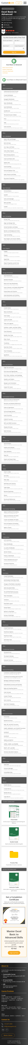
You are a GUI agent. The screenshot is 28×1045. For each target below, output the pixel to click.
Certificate (5, 73)
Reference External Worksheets (11, 399)
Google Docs (13, 998)
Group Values (7, 607)
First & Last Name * (8, 40)
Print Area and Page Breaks (10, 371)
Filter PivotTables (8, 595)
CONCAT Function (8, 419)
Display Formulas (8, 427)
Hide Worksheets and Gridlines (11, 295)
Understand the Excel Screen (11, 91)
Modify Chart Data (8, 335)
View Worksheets (8, 275)
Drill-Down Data (8, 639)
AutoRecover (7, 111)
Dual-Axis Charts (8, 347)
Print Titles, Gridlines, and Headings (13, 375)
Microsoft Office (12, 1007)
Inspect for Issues (8, 387)
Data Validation (7, 451)
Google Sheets (12, 1000)
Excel (6, 1007)
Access (2, 1007)
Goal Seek (6, 764)
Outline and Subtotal (9, 447)
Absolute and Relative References (12, 403)
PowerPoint (14, 1008)
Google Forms (4, 1000)
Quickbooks (18, 1015)
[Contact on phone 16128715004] (14, 1024)
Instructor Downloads (7, 71)
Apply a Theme (7, 527)
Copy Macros (7, 796)
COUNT (6, 206)
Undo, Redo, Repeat (9, 151)
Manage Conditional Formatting (12, 680)
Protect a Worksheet (9, 555)
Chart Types (7, 315)
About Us (4, 966)
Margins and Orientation (10, 383)
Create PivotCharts (8, 628)
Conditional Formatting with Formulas (13, 676)
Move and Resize (8, 312)
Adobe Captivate (5, 1015)
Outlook (8, 1008)
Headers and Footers (9, 379)
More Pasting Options (9, 155)
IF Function (6, 716)
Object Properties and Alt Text (11, 263)
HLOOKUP (6, 736)
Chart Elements (8, 331)
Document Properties (9, 178)
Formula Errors (7, 652)
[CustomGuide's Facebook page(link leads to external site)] (7, 1029)
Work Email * (6, 45)
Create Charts (7, 308)
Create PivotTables (8, 576)
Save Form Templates (9, 704)
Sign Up (14, 52)
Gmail (2, 997)
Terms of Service (11, 1043)
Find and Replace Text (9, 170)
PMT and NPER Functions (10, 423)
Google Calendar (8, 997)
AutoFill (6, 195)
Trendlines (6, 343)
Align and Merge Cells (9, 223)
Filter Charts (7, 339)
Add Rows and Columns (10, 483)
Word (2, 1010)
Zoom (23, 1015)
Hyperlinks (6, 259)
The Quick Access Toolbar (10, 115)
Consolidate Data (8, 772)
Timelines (6, 599)
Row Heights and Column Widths (12, 239)
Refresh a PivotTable (9, 611)
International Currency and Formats (13, 684)
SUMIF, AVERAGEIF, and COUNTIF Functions (14, 728)
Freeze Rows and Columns (10, 291)
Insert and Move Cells (9, 159)
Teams (19, 1008)
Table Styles (7, 487)
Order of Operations (9, 407)
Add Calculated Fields (9, 588)
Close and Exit (7, 126)
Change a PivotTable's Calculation (12, 584)
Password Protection (9, 563)
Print (5, 118)
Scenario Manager (8, 768)
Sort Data (6, 475)
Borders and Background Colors (12, 231)
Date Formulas (7, 431)
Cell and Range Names (9, 411)
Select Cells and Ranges (10, 139)
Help (5, 122)
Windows (24, 1008)
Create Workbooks (8, 95)
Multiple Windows (8, 279)
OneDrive (19, 1007)
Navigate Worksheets (9, 99)
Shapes (6, 255)
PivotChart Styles (8, 635)
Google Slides (19, 1000)
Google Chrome (16, 997)
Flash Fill (6, 455)
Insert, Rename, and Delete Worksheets (14, 287)
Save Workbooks (8, 107)
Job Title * (17, 40)
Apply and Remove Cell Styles (11, 515)
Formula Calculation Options (11, 752)
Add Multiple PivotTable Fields (11, 580)
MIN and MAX (7, 202)
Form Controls (7, 700)
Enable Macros (7, 785)
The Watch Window (9, 656)
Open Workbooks (8, 103)
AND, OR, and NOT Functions (11, 724)
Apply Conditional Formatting (11, 512)
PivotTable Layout (8, 603)
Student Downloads (7, 69)
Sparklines (6, 355)
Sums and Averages (9, 199)
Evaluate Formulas (8, 660)
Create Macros (7, 788)
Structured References (9, 499)
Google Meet (4, 1001)
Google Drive (20, 998)
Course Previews (7, 991)
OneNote (3, 1008)
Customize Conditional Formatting (12, 672)
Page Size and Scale (9, 367)
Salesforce (12, 1015)
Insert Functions (8, 415)
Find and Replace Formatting (11, 523)
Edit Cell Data (7, 143)
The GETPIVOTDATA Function (11, 592)
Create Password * (19, 45)
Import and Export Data (10, 459)
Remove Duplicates (8, 491)
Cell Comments (7, 540)
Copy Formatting (8, 235)
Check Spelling (7, 166)
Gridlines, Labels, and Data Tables (12, 327)
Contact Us (5, 1020)
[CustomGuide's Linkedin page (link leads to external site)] (3, 1029)
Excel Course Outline (7, 67)
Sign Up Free (14, 953)
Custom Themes (8, 696)
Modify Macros (7, 792)
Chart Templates (8, 351)
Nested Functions (8, 720)
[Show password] (23, 48)
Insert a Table (7, 472)
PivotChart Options (8, 632)
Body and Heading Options (10, 688)
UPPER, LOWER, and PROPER (11, 744)
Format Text (7, 219)
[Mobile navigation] (25, 3)
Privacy (19, 1043)
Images (5, 251)
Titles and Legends (8, 323)
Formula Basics (7, 191)
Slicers (5, 495)
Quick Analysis (7, 443)
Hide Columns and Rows (10, 174)
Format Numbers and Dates (11, 227)
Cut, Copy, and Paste (9, 147)
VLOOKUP (6, 732)
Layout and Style (8, 319)
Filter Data (6, 479)
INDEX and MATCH (8, 740)
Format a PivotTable (9, 615)
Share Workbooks (8, 544)
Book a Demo (8, 1035)
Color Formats (7, 692)
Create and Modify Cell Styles (11, 519)
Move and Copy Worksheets (11, 283)
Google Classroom (5, 998)
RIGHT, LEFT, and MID (9, 748)
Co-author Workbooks (9, 548)
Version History (7, 552)
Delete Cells (7, 162)
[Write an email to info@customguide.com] (14, 1026)
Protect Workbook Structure (11, 559)
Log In (19, 3)
